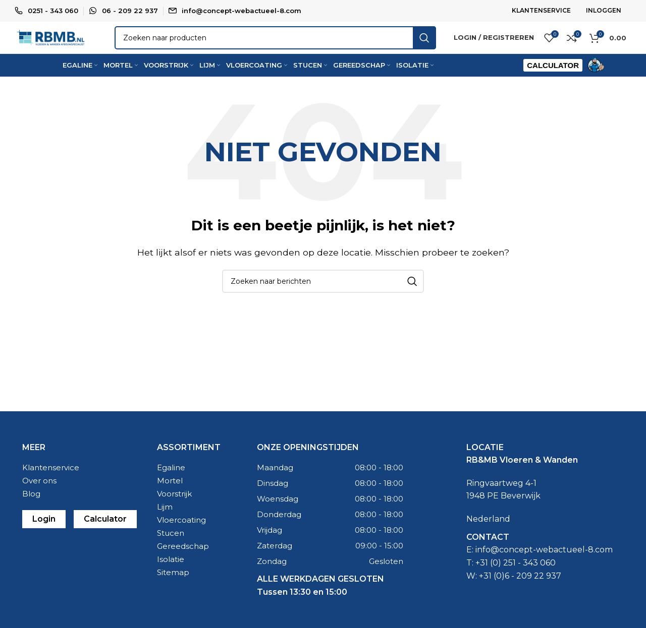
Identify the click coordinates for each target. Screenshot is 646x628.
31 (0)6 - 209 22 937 (522, 594)
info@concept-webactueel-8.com (241, 11)
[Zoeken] (293, 48)
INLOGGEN (603, 10)
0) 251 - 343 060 (524, 581)
